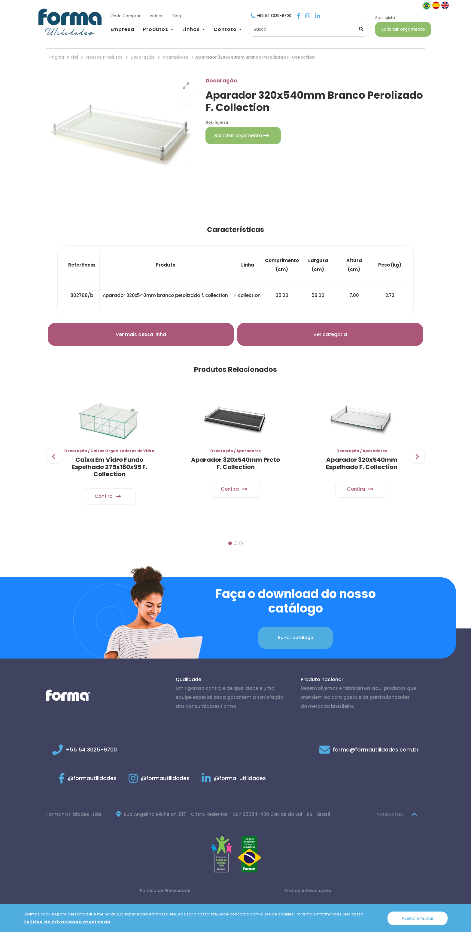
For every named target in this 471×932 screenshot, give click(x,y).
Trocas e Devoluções (307, 893)
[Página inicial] (70, 22)
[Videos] (156, 16)
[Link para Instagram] (308, 16)
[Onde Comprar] (126, 16)
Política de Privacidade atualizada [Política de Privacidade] (67, 922)
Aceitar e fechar (417, 918)
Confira (109, 497)
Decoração (143, 57)
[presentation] (53, 459)
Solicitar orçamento (403, 29)
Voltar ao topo (399, 816)
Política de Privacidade (165, 893)
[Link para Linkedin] (318, 16)
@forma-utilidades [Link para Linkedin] (234, 780)
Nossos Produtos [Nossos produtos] (104, 57)
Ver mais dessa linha (141, 334)
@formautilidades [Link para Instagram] (159, 780)
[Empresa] (122, 30)
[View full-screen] (185, 85)
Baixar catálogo (295, 640)
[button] (158, 29)
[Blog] (176, 16)
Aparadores (175, 57)
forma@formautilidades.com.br (376, 752)
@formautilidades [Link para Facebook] (87, 780)
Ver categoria (330, 334)
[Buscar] (309, 29)
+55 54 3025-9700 (274, 15)
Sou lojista (385, 17)
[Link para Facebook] (298, 16)
